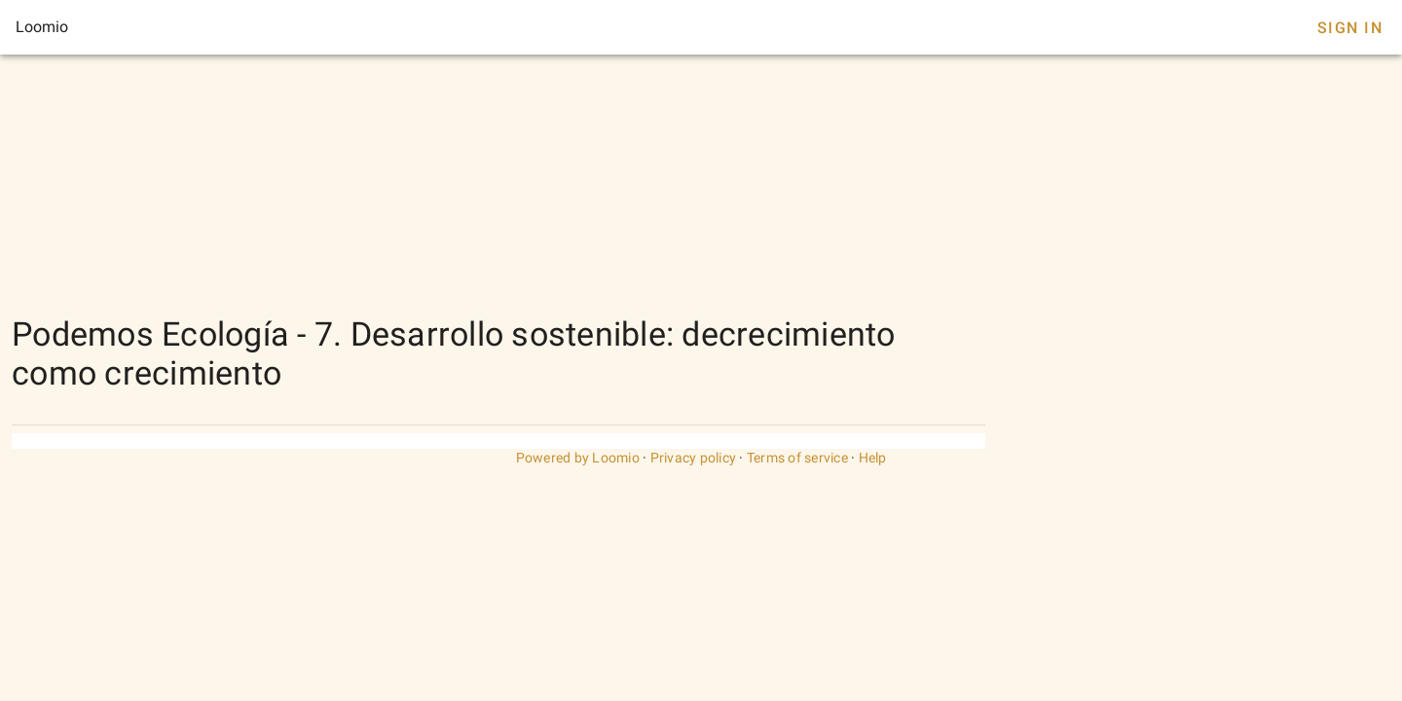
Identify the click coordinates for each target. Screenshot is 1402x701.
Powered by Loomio (578, 457)
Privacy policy (693, 457)
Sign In (1350, 27)
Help (873, 457)
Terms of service (797, 457)
